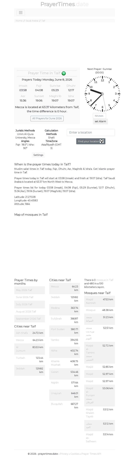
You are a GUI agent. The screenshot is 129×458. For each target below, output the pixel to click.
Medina (55, 308)
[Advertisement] (64, 45)
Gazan (54, 372)
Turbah (20, 358)
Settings (38, 155)
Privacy (64, 453)
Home (19, 20)
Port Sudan (58, 329)
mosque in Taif (104, 280)
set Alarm (100, 121)
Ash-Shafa (22, 333)
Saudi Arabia (32, 20)
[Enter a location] (91, 132)
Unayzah (56, 393)
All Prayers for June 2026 (47, 118)
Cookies (74, 453)
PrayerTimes (57, 4)
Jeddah (20, 368)
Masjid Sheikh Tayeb (90, 413)
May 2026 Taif (24, 290)
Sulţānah (56, 318)
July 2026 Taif (24, 304)
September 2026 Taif (28, 318)
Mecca (20, 340)
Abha (54, 350)
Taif (43, 20)
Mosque (90, 310)
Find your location (90, 141)
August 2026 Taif (26, 311)
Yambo (55, 340)
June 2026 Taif (24, 297)
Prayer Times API (91, 453)
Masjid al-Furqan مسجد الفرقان (90, 395)
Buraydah (57, 404)
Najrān (55, 382)
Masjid (89, 366)
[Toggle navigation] (21, 12)
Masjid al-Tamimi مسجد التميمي (90, 352)
